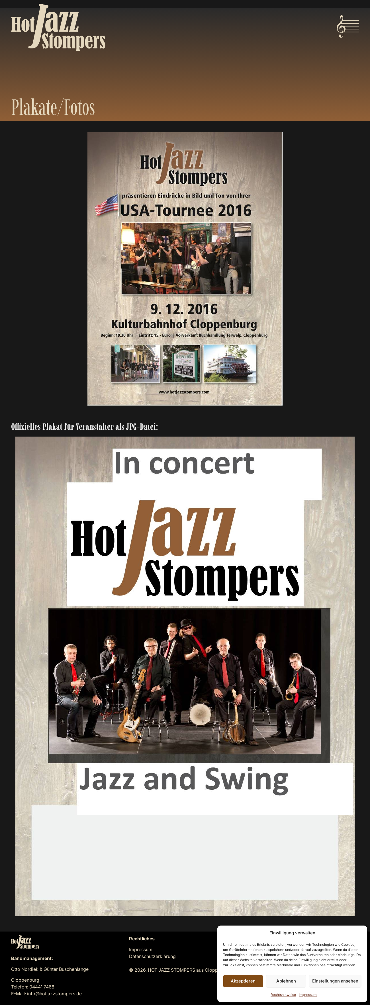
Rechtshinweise (283, 994)
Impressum (308, 994)
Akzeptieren (243, 981)
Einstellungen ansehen (335, 981)
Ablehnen (286, 981)
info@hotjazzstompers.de (54, 993)
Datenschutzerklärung (152, 956)
